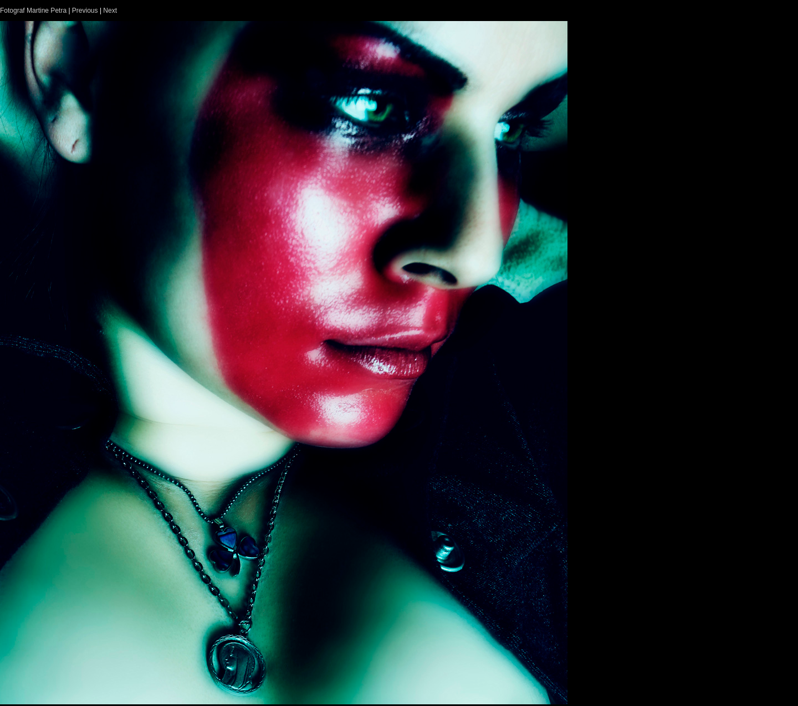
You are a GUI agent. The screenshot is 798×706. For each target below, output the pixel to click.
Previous (85, 10)
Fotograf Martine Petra (33, 10)
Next (110, 10)
